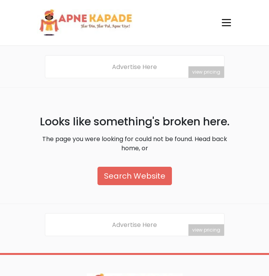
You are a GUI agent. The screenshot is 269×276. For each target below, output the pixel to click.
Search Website (134, 176)
